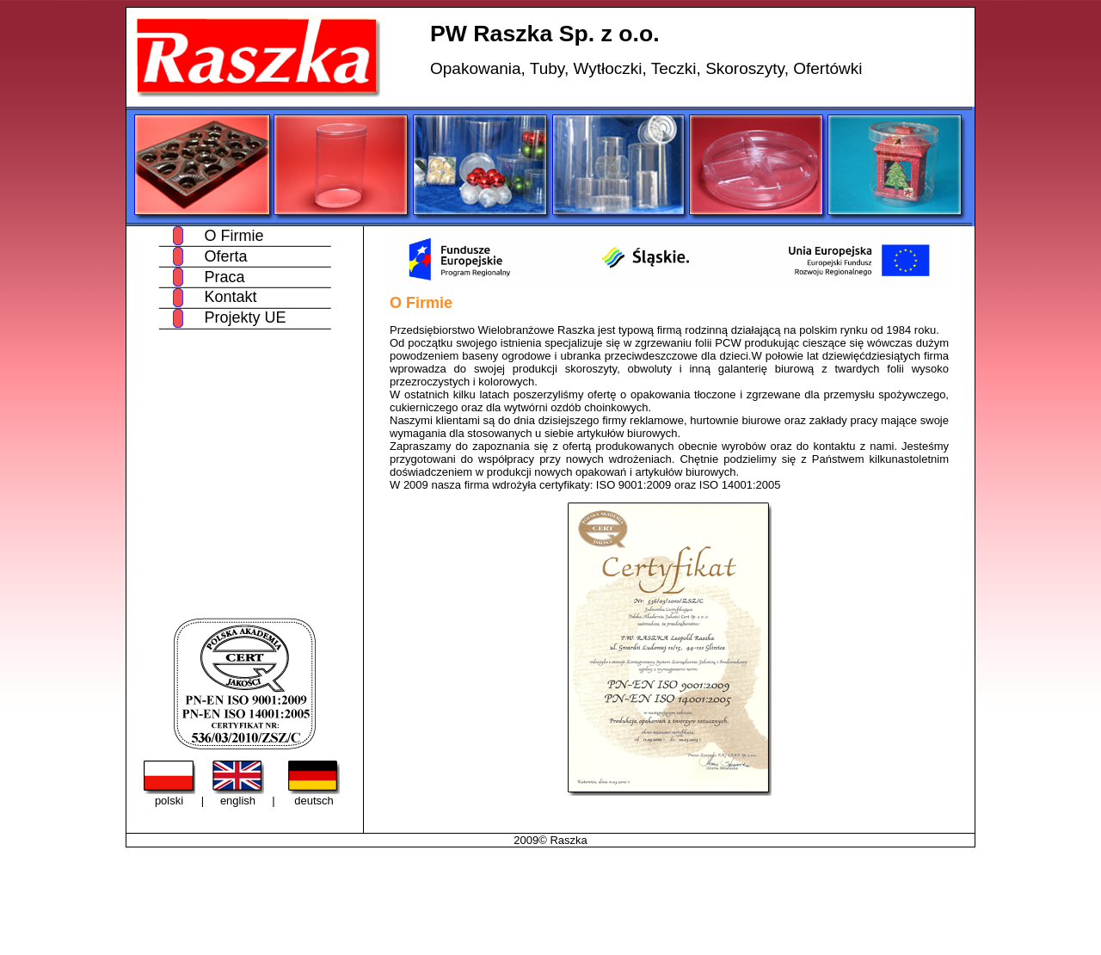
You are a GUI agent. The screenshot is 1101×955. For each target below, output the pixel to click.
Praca (224, 277)
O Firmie (233, 235)
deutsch (314, 800)
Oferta (225, 256)
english (237, 800)
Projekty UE (245, 317)
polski (169, 800)
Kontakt (230, 296)
